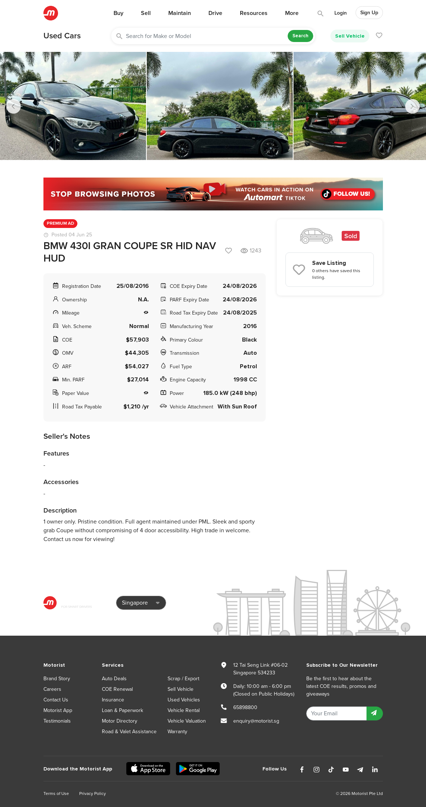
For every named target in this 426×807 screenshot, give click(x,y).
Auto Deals (114, 678)
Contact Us (55, 700)
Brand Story (56, 678)
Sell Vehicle (350, 36)
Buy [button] (118, 13)
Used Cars (62, 36)
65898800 (245, 707)
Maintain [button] (179, 13)
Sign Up (369, 12)
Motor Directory (119, 721)
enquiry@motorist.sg (256, 721)
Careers (52, 689)
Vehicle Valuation (187, 721)
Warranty (177, 731)
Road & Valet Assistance (129, 731)
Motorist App (57, 710)
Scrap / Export (183, 678)
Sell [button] (146, 13)
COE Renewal (117, 689)
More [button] (292, 13)
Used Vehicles (184, 700)
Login (340, 13)
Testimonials (57, 721)
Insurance (113, 700)
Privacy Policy (92, 793)
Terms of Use (56, 793)
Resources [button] (254, 13)
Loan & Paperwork (122, 710)
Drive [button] (215, 13)
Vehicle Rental (184, 710)
